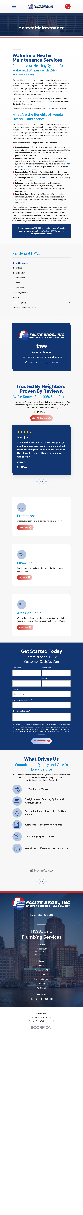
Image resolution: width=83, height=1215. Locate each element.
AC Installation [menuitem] (18, 287)
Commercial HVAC (41, 974)
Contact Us (41, 988)
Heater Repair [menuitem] (17, 268)
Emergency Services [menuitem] (20, 292)
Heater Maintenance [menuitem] (20, 263)
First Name (16, 668)
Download (54, 362)
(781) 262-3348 (46, 915)
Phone (14, 679)
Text (31, 362)
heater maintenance (44, 101)
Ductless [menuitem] (15, 297)
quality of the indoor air (41, 177)
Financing (41, 983)
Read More (22, 467)
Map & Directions (41, 954)
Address (15, 689)
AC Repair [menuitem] (16, 282)
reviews (51, 108)
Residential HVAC (41, 970)
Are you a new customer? (22, 700)
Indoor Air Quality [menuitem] (19, 302)
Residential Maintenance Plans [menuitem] (24, 307)
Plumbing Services (41, 979)
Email (41, 362)
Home (41, 965)
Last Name (46, 668)
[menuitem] (32, 1021)
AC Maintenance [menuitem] (18, 278)
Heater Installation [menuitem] (19, 273)
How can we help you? (21, 711)
